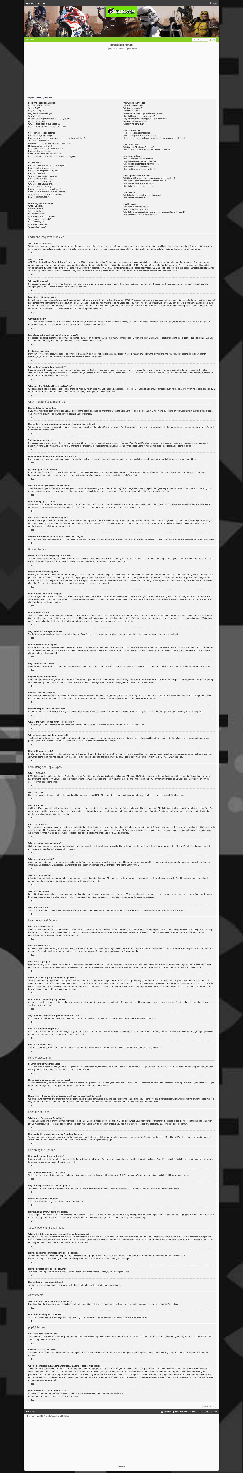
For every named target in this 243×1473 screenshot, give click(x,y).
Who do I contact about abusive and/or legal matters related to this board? (154, 212)
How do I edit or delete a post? (41, 168)
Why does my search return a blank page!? (141, 164)
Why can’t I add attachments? (40, 184)
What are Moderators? (132, 108)
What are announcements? (39, 219)
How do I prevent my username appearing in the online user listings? (56, 138)
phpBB (126, 475)
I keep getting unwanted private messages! (141, 136)
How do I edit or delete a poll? (40, 179)
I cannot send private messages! (136, 133)
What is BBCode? (35, 206)
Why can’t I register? (36, 111)
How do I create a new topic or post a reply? (46, 165)
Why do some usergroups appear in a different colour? (146, 119)
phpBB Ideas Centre (150, 1353)
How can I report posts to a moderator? (44, 189)
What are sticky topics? (37, 222)
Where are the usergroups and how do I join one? (144, 113)
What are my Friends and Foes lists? (138, 147)
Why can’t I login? (35, 116)
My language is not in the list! (40, 146)
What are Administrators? (133, 105)
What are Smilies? (35, 211)
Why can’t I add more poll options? (42, 176)
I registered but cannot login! (40, 113)
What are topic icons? (37, 227)
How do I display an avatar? (39, 151)
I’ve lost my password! (37, 121)
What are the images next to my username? (46, 149)
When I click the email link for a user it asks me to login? (51, 156)
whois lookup (34, 1371)
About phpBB (38, 1339)
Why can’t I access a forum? (40, 181)
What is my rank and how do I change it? (45, 154)
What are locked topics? (38, 224)
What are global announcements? (42, 216)
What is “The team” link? (133, 124)
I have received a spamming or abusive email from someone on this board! (154, 138)
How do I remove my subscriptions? (138, 186)
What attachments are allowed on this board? (142, 195)
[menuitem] (41, 4)
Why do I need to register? (39, 105)
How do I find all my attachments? (137, 198)
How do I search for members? (136, 166)
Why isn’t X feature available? (135, 209)
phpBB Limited (104, 1336)
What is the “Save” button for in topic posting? (47, 192)
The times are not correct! (39, 141)
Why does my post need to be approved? (45, 194)
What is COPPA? (35, 108)
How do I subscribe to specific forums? (139, 183)
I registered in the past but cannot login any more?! (49, 119)
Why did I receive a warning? (40, 186)
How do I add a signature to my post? (43, 171)
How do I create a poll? (37, 173)
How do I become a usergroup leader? (139, 116)
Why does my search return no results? (139, 161)
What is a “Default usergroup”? (136, 121)
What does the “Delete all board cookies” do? (47, 127)
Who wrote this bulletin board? (136, 207)
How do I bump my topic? (38, 197)
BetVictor (121, 1467)
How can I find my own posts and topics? (140, 169)
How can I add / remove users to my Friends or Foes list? (147, 150)
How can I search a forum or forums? (138, 159)
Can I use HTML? (35, 208)
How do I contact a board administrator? (140, 215)
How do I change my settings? (40, 136)
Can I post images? (36, 214)
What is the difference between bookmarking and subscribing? (149, 178)
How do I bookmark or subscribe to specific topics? (144, 181)
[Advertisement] (121, 73)
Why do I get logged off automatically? (44, 124)
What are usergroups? (132, 111)
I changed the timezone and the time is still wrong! (49, 143)
